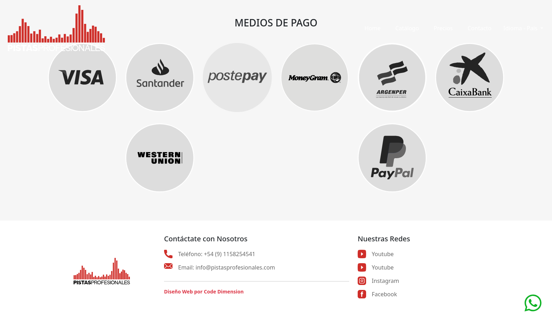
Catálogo (407, 28)
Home (372, 28)
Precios (443, 28)
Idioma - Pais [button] (521, 28)
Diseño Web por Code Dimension (204, 291)
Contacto (479, 28)
